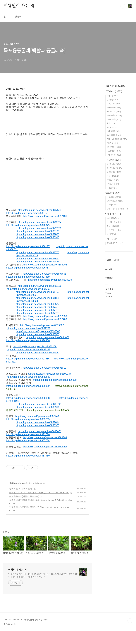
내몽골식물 (113, 188)
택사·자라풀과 (114, 135)
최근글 (108, 259)
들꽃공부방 (112, 192)
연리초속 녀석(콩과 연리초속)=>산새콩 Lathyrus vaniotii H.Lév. (39, 492)
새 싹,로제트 (114, 103)
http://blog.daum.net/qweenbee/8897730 (37, 310)
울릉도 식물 (114, 172)
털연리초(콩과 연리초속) (21, 489)
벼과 (111, 123)
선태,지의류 (113, 131)
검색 (123, 6)
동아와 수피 (114, 111)
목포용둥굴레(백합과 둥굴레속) (24, 496)
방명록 (18, 16)
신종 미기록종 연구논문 (117, 209)
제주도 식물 (114, 168)
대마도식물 (113, 184)
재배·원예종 (114, 155)
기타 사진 (111, 239)
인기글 (116, 259)
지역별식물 (113, 160)
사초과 (112, 127)
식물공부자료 (114, 197)
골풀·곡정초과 (114, 115)
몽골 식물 (113, 176)
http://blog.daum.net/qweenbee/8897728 (28, 440)
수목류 (112, 100)
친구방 (111, 234)
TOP (129, 620)
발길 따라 (113, 226)
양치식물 (112, 143)
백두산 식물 (114, 164)
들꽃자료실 (14, 483)
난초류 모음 (114, 151)
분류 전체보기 (115, 86)
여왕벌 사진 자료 (115, 243)
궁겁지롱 (112, 205)
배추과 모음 (114, 119)
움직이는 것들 (114, 222)
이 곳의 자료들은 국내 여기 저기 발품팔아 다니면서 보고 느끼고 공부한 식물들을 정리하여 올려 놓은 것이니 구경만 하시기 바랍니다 (43, 575)
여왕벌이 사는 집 (19, 6)
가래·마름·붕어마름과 (117, 139)
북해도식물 (113, 180)
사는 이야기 (114, 230)
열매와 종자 (114, 107)
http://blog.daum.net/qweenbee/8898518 (50, 280)
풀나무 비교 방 (115, 201)
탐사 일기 (113, 218)
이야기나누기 (113, 214)
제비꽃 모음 (114, 147)
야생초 (24, 483)
